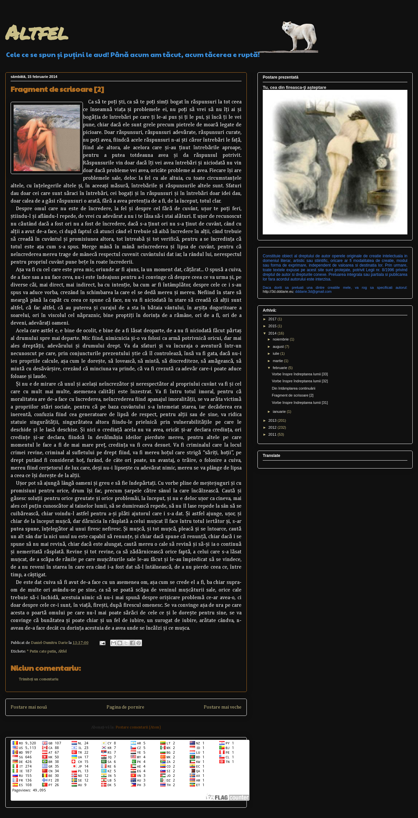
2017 (273, 319)
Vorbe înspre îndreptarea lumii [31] (300, 403)
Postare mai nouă (29, 707)
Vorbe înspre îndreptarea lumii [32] (300, 381)
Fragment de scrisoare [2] (292, 395)
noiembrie (281, 339)
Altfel (36, 32)
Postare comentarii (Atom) (138, 727)
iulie (276, 353)
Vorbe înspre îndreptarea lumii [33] (300, 374)
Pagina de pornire (125, 707)
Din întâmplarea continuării (293, 388)
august (279, 346)
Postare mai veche (223, 707)
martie (278, 361)
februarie (280, 368)
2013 (273, 420)
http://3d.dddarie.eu (278, 291)
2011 (273, 434)
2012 (273, 427)
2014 (273, 333)
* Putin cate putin (41, 652)
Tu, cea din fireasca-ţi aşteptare (294, 87)
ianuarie (280, 411)
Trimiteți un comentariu (38, 679)
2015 (273, 326)
